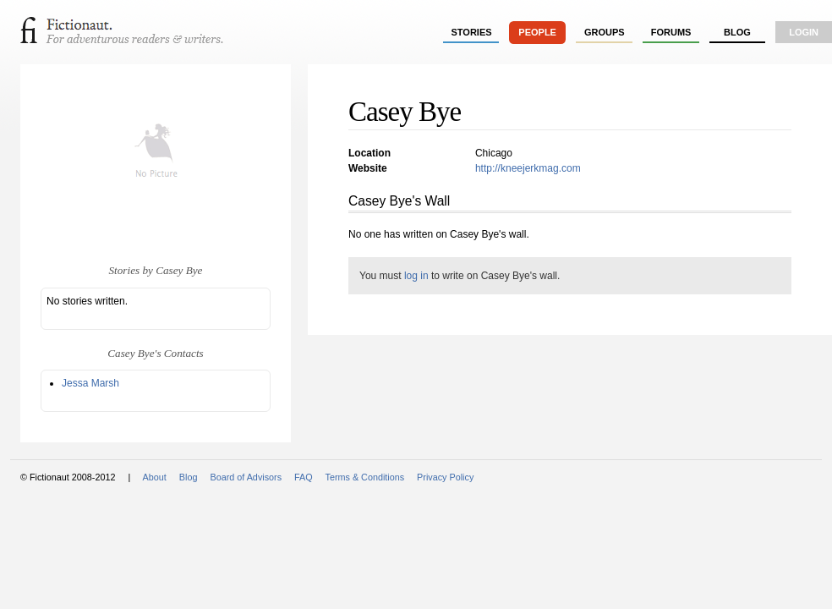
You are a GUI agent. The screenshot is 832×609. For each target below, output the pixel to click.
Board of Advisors (246, 477)
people (537, 32)
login (803, 32)
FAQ (303, 477)
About (155, 477)
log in (416, 276)
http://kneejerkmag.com (528, 168)
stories (472, 32)
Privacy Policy (445, 477)
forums (671, 32)
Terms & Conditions (365, 477)
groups (604, 32)
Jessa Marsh (90, 383)
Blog (737, 32)
